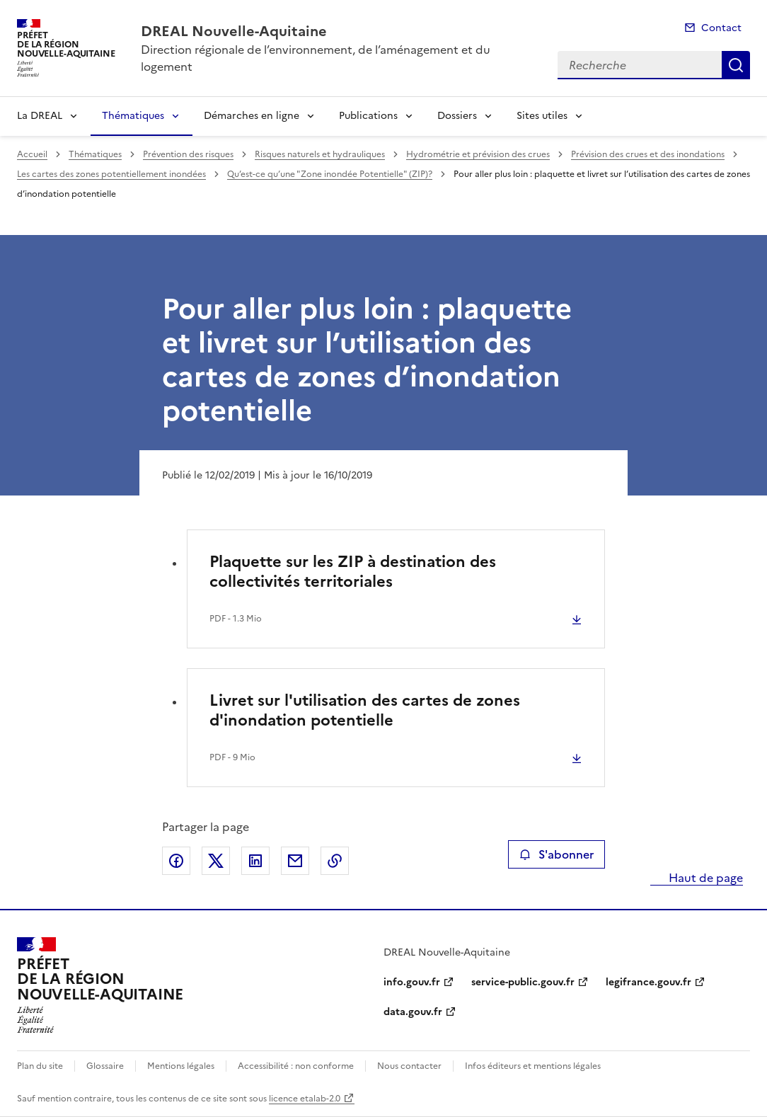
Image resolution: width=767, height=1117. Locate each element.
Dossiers (457, 115)
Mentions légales (180, 1066)
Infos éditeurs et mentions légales (533, 1066)
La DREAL (39, 115)
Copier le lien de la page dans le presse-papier (335, 861)
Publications (368, 115)
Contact (721, 28)
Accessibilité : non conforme (296, 1066)
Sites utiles (542, 115)
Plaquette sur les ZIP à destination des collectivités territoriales (352, 571)
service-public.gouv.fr (523, 982)
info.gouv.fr (412, 982)
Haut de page (704, 877)
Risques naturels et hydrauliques (320, 154)
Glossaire (105, 1066)
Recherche (736, 65)
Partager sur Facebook (176, 861)
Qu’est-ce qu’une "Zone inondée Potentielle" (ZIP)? (329, 174)
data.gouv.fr (413, 1011)
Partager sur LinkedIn (255, 861)
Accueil (32, 154)
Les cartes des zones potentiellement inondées (111, 174)
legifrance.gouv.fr (648, 982)
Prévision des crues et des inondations (648, 154)
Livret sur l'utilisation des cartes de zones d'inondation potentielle (364, 710)
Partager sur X (216, 861)
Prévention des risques (188, 154)
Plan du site (40, 1066)
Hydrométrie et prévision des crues (478, 154)
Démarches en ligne (251, 115)
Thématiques (133, 115)
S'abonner (556, 854)
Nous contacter (409, 1066)
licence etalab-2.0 (304, 1098)
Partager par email (295, 861)
